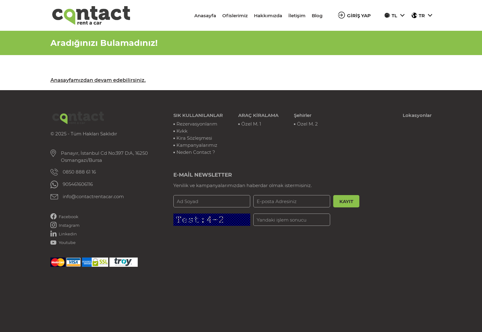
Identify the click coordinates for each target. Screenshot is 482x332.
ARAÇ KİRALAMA (258, 115)
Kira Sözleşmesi (194, 138)
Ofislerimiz (235, 15)
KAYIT (346, 201)
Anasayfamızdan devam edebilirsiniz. (98, 80)
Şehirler (302, 115)
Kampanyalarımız (196, 145)
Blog (317, 15)
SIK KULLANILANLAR (198, 115)
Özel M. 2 (307, 124)
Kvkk (182, 131)
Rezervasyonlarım (196, 124)
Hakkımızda (268, 15)
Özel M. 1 (251, 124)
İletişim (297, 15)
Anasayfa (205, 15)
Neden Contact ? (195, 152)
